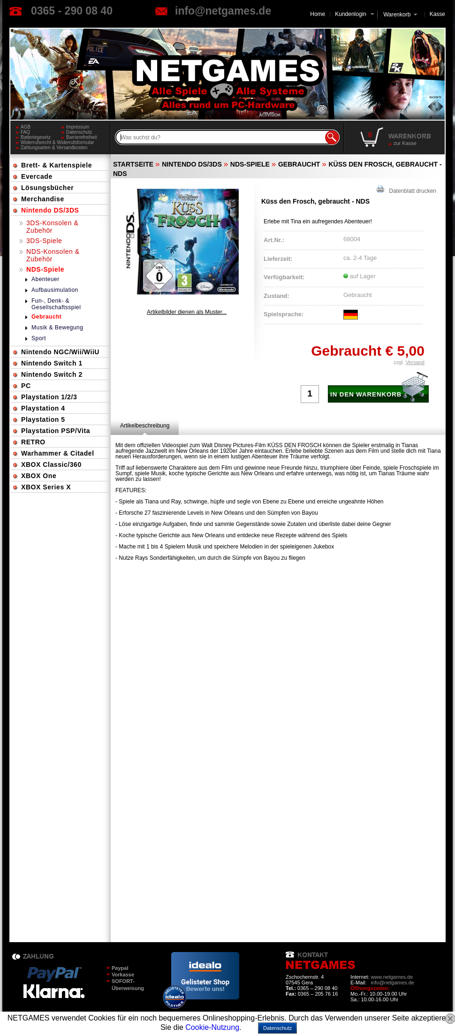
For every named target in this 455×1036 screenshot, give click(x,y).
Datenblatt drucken (406, 189)
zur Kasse (405, 143)
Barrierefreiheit (81, 137)
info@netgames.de (223, 11)
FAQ (25, 132)
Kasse (437, 14)
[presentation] (145, 425)
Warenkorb (396, 13)
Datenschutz (79, 132)
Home (317, 14)
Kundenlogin (354, 14)
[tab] (145, 425)
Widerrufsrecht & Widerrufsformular (57, 142)
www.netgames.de (392, 977)
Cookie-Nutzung (212, 1027)
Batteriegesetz (36, 137)
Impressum (77, 127)
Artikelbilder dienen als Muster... (187, 312)
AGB (25, 127)
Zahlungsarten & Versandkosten (54, 147)
